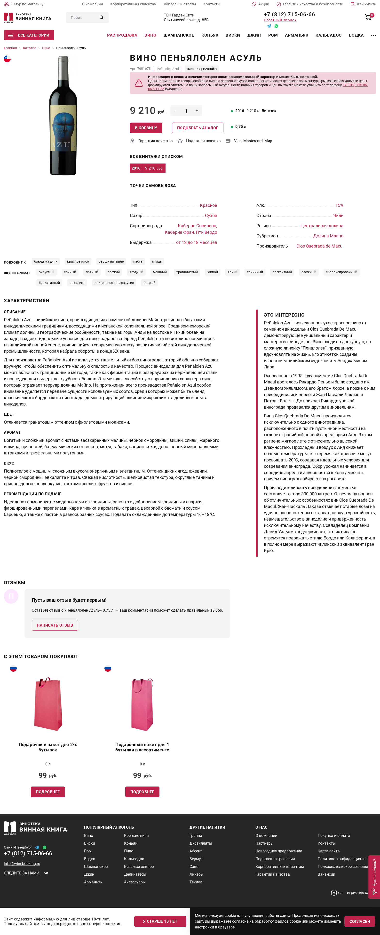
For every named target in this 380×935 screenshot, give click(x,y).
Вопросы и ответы (180, 4)
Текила (196, 882)
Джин (254, 35)
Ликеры (197, 874)
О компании (92, 4)
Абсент (196, 851)
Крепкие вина (136, 835)
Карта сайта (329, 851)
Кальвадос (329, 35)
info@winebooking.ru (22, 863)
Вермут (196, 859)
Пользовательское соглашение (346, 866)
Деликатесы (135, 874)
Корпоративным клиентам (133, 4)
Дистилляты (201, 843)
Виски (233, 35)
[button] (374, 877)
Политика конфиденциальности (347, 859)
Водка (356, 35)
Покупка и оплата (334, 835)
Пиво (128, 851)
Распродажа (122, 35)
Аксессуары (135, 882)
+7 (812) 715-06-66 (288, 14)
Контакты (211, 4)
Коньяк (209, 35)
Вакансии (326, 874)
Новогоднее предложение (278, 851)
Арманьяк (296, 35)
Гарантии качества (272, 874)
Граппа (196, 835)
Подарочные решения (275, 859)
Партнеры (264, 843)
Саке (194, 866)
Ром (273, 35)
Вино (150, 35)
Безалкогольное (139, 866)
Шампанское (179, 35)
